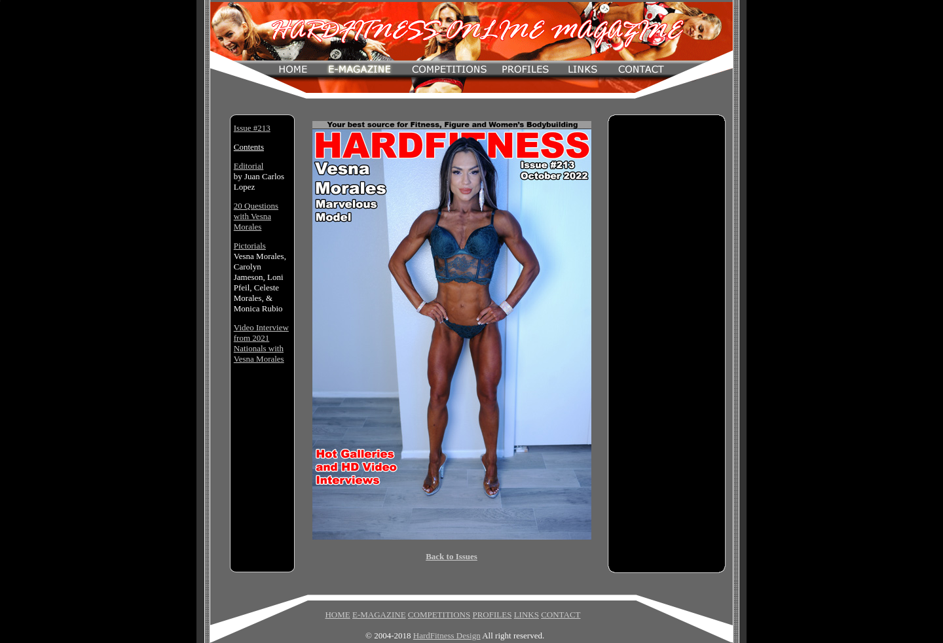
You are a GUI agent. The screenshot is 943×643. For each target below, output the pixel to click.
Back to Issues (451, 556)
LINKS (526, 614)
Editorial (249, 166)
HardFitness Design (447, 635)
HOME (337, 614)
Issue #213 (252, 128)
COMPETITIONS (439, 614)
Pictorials (250, 246)
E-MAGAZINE (379, 614)
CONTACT (560, 614)
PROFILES (491, 614)
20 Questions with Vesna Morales (256, 216)
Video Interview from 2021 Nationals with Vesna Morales (261, 343)
